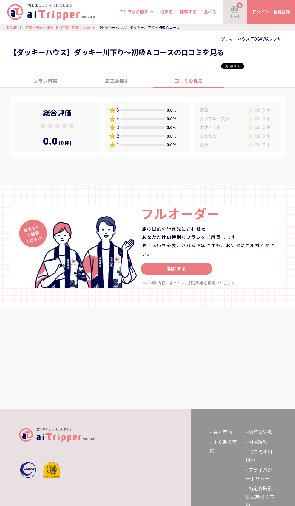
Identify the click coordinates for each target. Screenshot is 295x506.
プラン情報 (45, 80)
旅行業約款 (260, 431)
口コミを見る (188, 80)
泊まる (166, 12)
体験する (188, 12)
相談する (176, 268)
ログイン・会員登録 (271, 12)
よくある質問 (223, 446)
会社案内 (222, 431)
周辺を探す (117, 80)
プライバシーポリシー (258, 474)
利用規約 (258, 441)
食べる (210, 12)
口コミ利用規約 (258, 456)
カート (236, 10)
